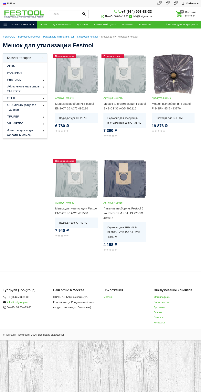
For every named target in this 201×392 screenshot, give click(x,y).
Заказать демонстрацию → (182, 24)
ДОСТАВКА (82, 24)
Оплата (158, 312)
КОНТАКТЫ (145, 24)
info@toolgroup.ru (142, 16)
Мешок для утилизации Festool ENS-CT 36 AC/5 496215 (124, 106)
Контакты (159, 322)
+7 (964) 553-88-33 (137, 12)
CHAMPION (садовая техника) (21, 107)
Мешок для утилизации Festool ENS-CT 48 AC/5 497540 (76, 211)
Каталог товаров (19, 58)
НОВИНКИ (14, 72)
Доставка (159, 307)
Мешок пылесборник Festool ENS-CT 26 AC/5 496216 (74, 106)
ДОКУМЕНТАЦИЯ (62, 24)
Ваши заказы (161, 302)
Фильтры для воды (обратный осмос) (20, 133)
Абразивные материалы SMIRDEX (23, 89)
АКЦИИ (43, 24)
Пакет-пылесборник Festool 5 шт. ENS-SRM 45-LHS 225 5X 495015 (123, 213)
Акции (11, 65)
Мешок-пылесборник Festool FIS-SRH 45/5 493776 (171, 106)
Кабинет (189, 3)
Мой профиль (162, 297)
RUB (9, 3)
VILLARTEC (15, 123)
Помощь (159, 317)
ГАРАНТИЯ (127, 24)
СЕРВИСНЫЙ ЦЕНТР (105, 24)
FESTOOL (14, 79)
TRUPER (13, 116)
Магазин (108, 297)
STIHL (11, 98)
